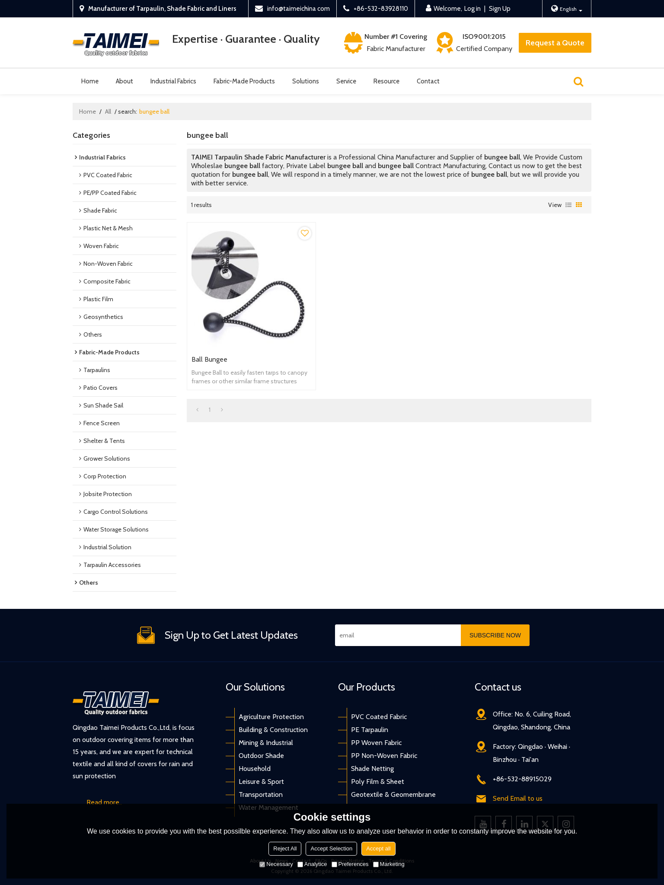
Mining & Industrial (266, 743)
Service (346, 81)
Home (90, 81)
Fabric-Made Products (244, 81)
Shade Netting (372, 768)
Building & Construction (273, 730)
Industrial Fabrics (173, 81)
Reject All (285, 848)
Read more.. (104, 802)
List (568, 205)
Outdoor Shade (261, 755)
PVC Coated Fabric (379, 717)
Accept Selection (331, 848)
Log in (472, 9)
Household (255, 768)
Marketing (389, 864)
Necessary (276, 864)
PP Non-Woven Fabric (384, 755)
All (108, 111)
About (124, 81)
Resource (386, 81)
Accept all (378, 848)
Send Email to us (518, 798)
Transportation (261, 794)
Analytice (312, 864)
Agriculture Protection (271, 717)
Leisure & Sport (261, 781)
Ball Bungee (209, 359)
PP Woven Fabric (376, 743)
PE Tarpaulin (369, 730)
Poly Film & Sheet (377, 781)
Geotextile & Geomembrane (393, 794)
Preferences (350, 864)
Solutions (305, 81)
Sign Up (500, 9)
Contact (428, 81)
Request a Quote (555, 43)
